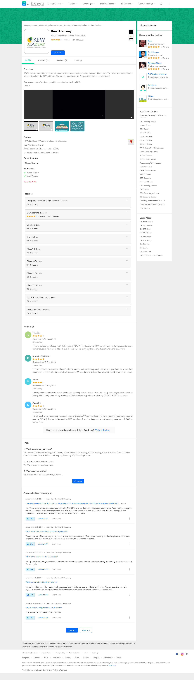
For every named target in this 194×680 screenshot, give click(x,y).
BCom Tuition (145, 125)
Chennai (37, 658)
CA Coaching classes (148, 121)
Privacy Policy (60, 653)
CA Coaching (37, 342)
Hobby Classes (107, 3)
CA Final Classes (146, 182)
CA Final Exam (145, 236)
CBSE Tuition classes (148, 170)
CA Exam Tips (145, 251)
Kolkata (86, 658)
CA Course (144, 189)
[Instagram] (182, 655)
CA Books (144, 248)
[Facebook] (177, 655)
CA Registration (146, 225)
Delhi (46, 658)
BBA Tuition (144, 129)
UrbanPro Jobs (74, 653)
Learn (86, 653)
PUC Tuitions (145, 208)
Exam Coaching (146, 3)
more (122, 349)
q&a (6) (78, 60)
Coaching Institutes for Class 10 (152, 200)
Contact (78, 481)
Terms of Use (46, 653)
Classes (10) (43, 60)
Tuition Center (145, 174)
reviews (66, 40)
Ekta (150, 41)
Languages (88, 3)
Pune (77, 658)
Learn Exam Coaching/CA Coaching (58, 499)
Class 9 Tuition (145, 133)
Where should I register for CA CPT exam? (44, 607)
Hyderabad (56, 658)
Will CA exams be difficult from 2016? (42, 582)
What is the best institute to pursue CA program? (47, 531)
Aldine (150, 96)
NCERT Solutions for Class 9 (151, 255)
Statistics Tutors (146, 167)
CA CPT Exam (145, 229)
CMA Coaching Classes (149, 152)
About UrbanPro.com (29, 653)
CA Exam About (146, 221)
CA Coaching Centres (148, 185)
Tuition (72, 3)
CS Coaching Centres (148, 197)
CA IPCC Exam (146, 233)
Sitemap (95, 653)
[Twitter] (187, 655)
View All (86, 630)
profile (28, 60)
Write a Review (102, 430)
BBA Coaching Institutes (149, 193)
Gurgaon (96, 658)
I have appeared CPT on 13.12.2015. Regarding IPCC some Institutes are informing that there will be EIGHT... (73, 503)
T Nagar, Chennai (31, 163)
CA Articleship (145, 240)
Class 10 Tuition (146, 136)
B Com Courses (146, 155)
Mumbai (68, 658)
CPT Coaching (145, 178)
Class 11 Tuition (146, 140)
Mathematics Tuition (148, 159)
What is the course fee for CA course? (42, 557)
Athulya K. (152, 85)
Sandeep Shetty (155, 63)
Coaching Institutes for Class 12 (152, 204)
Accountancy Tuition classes (151, 163)
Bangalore (26, 658)
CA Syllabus (144, 244)
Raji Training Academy (157, 74)
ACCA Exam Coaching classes (152, 148)
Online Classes (54, 3)
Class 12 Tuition (146, 144)
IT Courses (126, 3)
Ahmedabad (108, 658)
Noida (119, 658)
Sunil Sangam (153, 52)
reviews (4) (62, 60)
